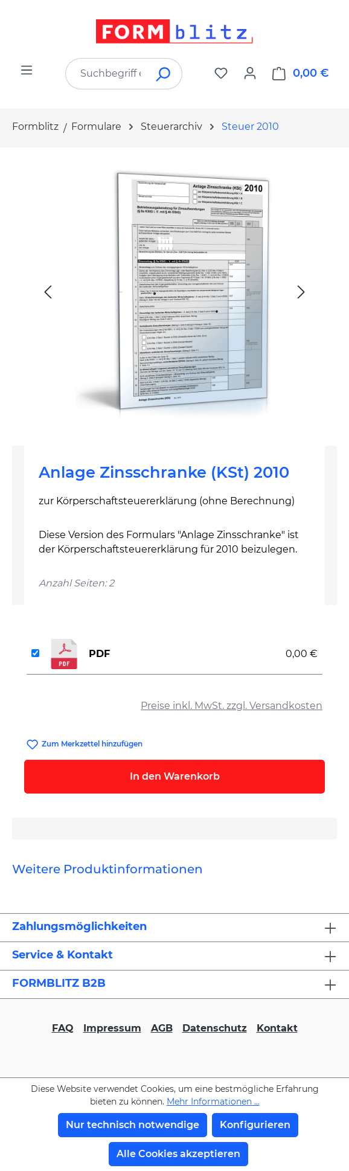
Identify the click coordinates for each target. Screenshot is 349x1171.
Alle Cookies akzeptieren (178, 1154)
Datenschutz (214, 1028)
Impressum (112, 1028)
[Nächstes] (301, 291)
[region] (174, 291)
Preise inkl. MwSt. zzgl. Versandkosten (231, 705)
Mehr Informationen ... (213, 1101)
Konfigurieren (255, 1125)
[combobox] (105, 73)
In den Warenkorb (175, 776)
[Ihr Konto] (249, 73)
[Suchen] (164, 73)
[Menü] (26, 70)
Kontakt (277, 1028)
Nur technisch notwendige (132, 1125)
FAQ (63, 1028)
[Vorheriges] (48, 291)
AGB (162, 1028)
